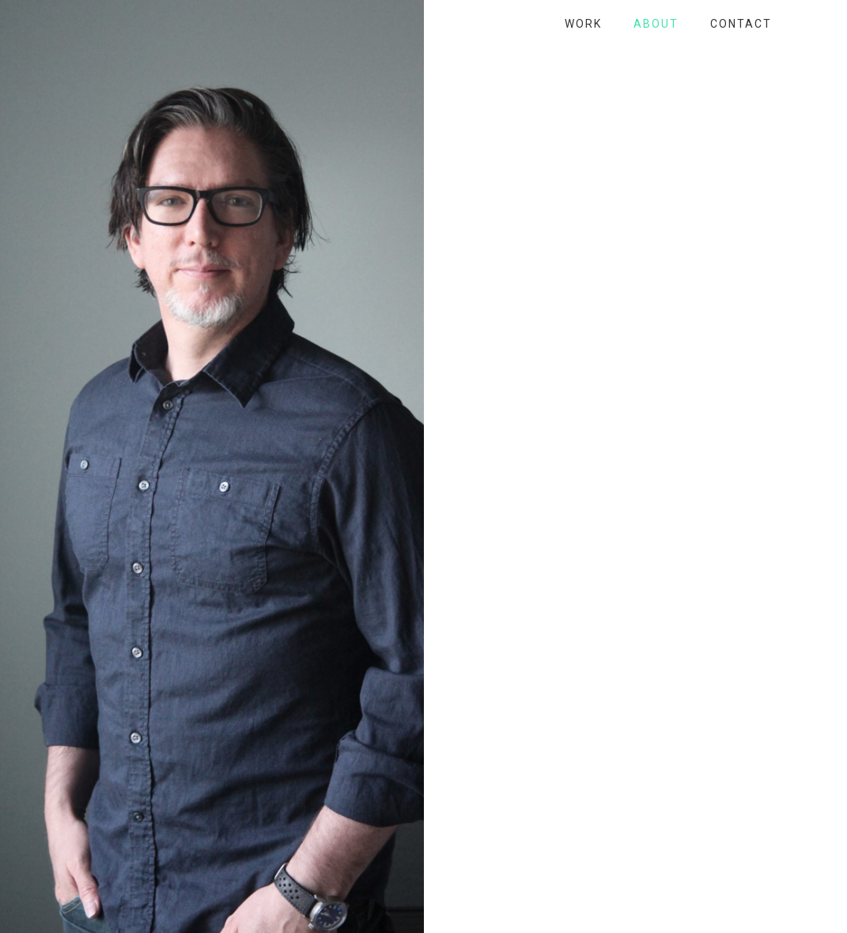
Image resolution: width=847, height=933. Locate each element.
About (656, 23)
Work (583, 23)
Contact (741, 23)
